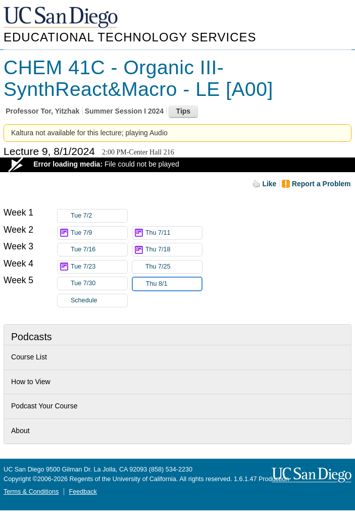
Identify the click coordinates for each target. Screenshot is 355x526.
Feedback (82, 491)
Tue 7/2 (99, 215)
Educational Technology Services (130, 37)
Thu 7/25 (173, 266)
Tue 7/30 (99, 283)
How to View (30, 382)
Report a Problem (321, 184)
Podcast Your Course (44, 406)
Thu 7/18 (173, 249)
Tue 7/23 (99, 266)
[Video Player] (177, 164)
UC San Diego (62, 18)
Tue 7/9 (99, 233)
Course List (29, 357)
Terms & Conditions (31, 491)
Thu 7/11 (173, 233)
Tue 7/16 (99, 249)
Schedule (84, 300)
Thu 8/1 (173, 284)
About (20, 431)
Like (269, 184)
